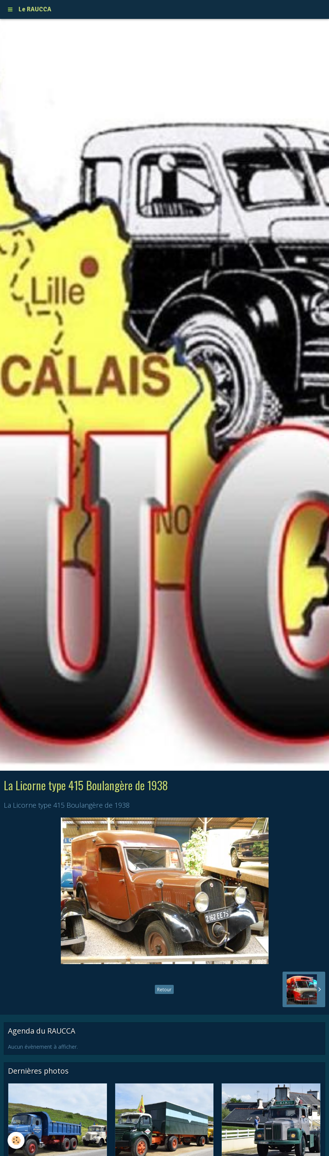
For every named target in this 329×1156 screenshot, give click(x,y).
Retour (164, 989)
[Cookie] (16, 1140)
